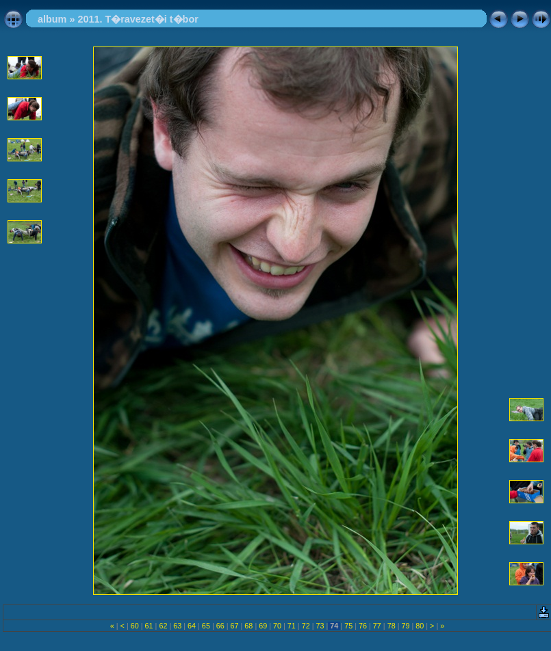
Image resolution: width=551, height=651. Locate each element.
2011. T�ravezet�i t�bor (137, 19)
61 (149, 626)
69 (263, 626)
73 (320, 626)
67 (235, 626)
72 (306, 626)
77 (377, 626)
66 (220, 626)
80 (419, 626)
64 (191, 626)
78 (391, 626)
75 (348, 626)
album (52, 19)
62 (163, 626)
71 (291, 626)
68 (248, 626)
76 (363, 626)
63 (177, 626)
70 (277, 626)
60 (135, 626)
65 (206, 626)
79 (405, 626)
